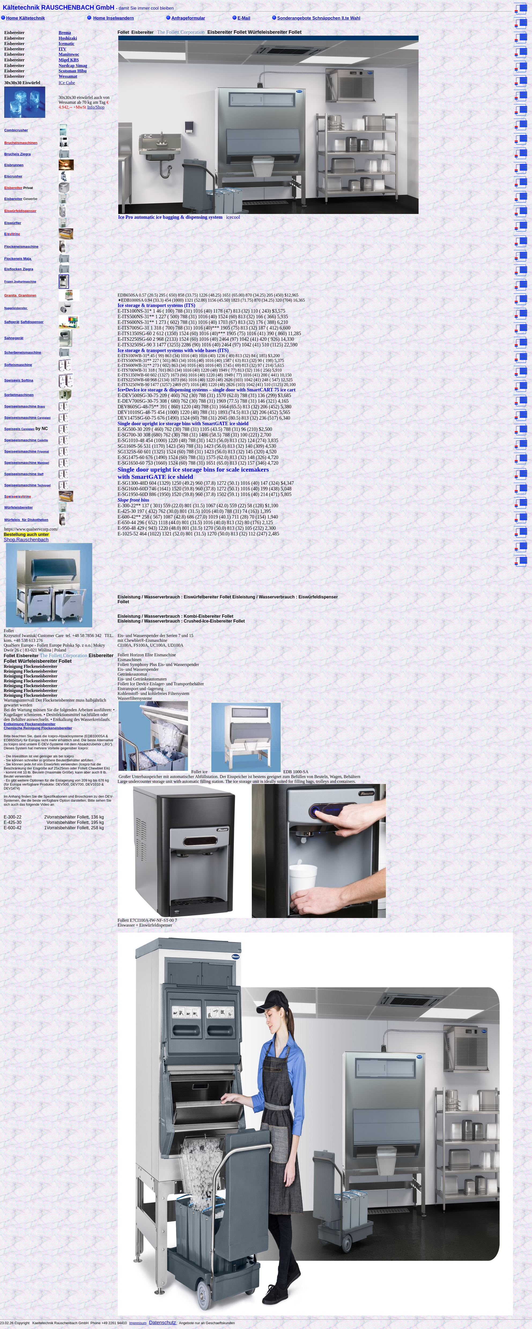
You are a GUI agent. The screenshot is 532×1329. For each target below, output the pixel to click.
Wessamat (68, 76)
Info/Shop (96, 107)
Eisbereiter (13, 199)
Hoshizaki (68, 38)
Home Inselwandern (113, 18)
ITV (62, 49)
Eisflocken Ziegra (18, 269)
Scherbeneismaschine (22, 352)
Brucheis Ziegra (17, 154)
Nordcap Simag (73, 65)
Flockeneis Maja (18, 259)
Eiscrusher (13, 176)
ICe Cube (67, 82)
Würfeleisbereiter (18, 507)
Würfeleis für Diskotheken (26, 520)
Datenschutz (163, 1322)
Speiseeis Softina (18, 380)
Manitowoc (69, 54)
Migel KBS (69, 60)
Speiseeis (19, 429)
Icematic (67, 43)
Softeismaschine (18, 365)
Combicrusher (16, 130)
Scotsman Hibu (73, 71)
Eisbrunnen (14, 165)
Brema (65, 32)
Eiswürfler (12, 223)
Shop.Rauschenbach (26, 539)
